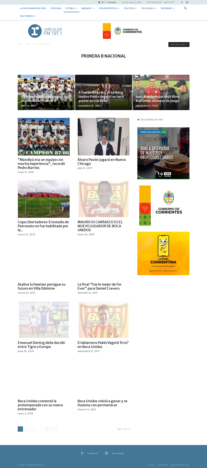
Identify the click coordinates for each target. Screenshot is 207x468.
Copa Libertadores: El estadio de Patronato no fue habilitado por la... (43, 226)
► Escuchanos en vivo (33, 8)
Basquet (88, 8)
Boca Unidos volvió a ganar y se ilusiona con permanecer (102, 403)
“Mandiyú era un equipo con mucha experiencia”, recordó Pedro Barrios (41, 164)
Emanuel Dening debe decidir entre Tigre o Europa (41, 345)
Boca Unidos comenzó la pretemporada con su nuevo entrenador (40, 405)
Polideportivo (109, 8)
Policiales (148, 8)
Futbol (71, 8)
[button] (185, 8)
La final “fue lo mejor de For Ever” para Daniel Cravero (100, 286)
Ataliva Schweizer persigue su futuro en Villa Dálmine (41, 286)
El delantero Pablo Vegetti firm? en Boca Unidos (103, 345)
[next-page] (54, 429)
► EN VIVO (169, 2)
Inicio (20, 44)
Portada (56, 8)
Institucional (163, 465)
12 (47, 429)
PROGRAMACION (154, 2)
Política (130, 8)
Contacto (151, 465)
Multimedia (28, 16)
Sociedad (168, 8)
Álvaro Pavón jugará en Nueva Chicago (102, 162)
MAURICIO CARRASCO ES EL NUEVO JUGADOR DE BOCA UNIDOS (100, 226)
